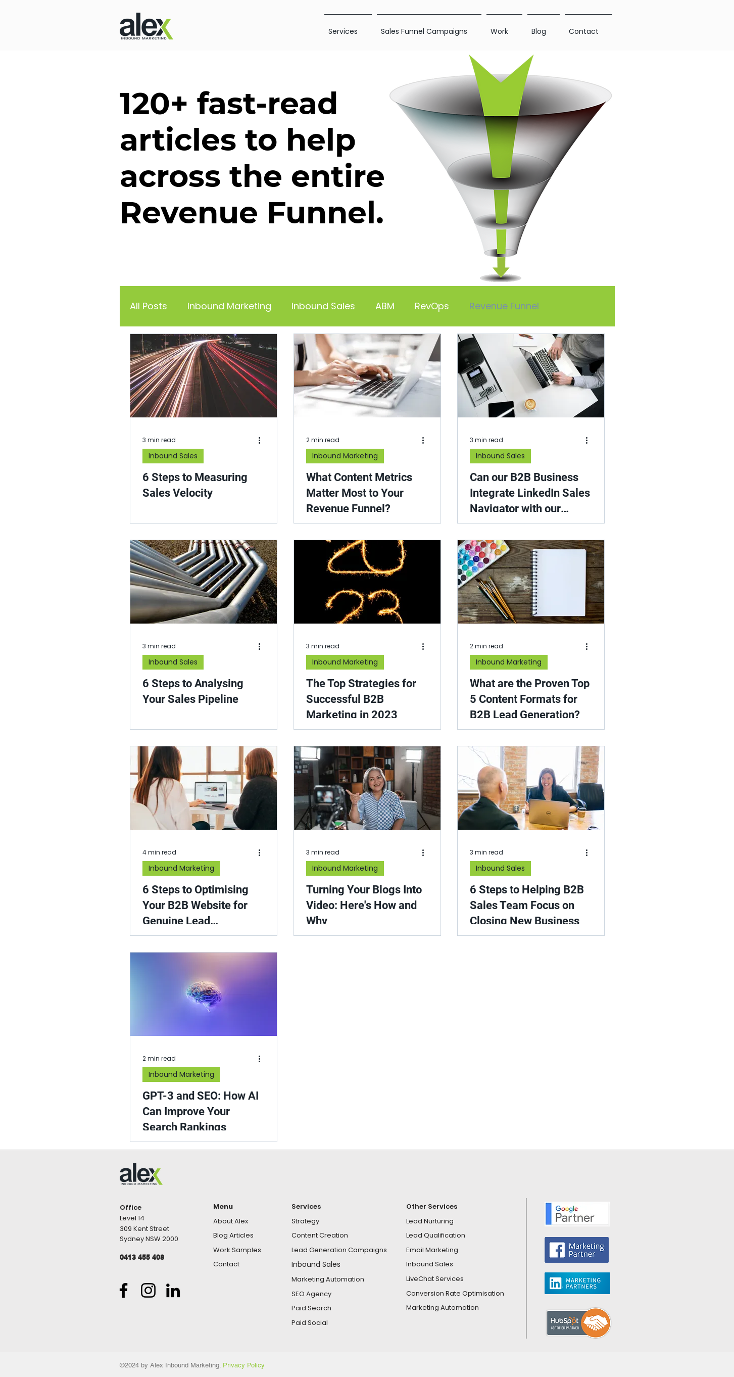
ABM (385, 306)
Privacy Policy (244, 1365)
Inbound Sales (323, 306)
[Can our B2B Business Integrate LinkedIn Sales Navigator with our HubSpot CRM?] (531, 375)
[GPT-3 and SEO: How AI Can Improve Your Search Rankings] (203, 994)
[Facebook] (123, 1290)
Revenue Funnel (504, 306)
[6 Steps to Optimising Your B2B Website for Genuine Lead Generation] (203, 788)
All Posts (148, 306)
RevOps (432, 306)
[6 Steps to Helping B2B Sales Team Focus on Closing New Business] (531, 788)
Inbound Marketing (229, 306)
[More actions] (263, 440)
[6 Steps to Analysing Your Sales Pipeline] (203, 582)
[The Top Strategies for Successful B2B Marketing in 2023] (367, 582)
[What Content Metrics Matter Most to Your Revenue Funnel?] (367, 375)
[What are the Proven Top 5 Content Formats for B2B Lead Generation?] (531, 582)
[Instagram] (148, 1290)
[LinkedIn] (173, 1290)
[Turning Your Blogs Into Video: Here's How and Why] (367, 788)
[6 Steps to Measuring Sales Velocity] (203, 375)
